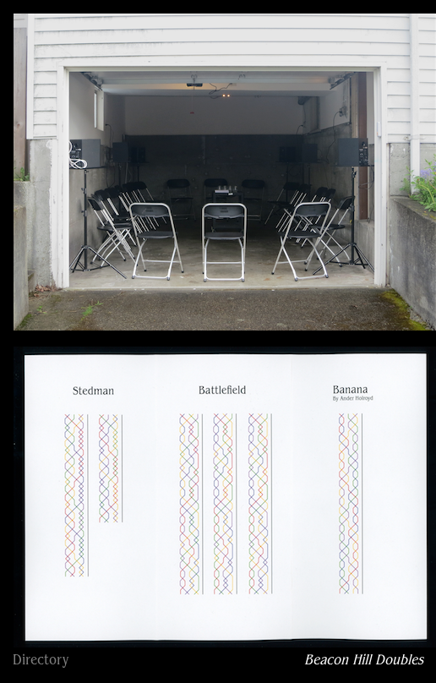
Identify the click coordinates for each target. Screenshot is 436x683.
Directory (40, 661)
